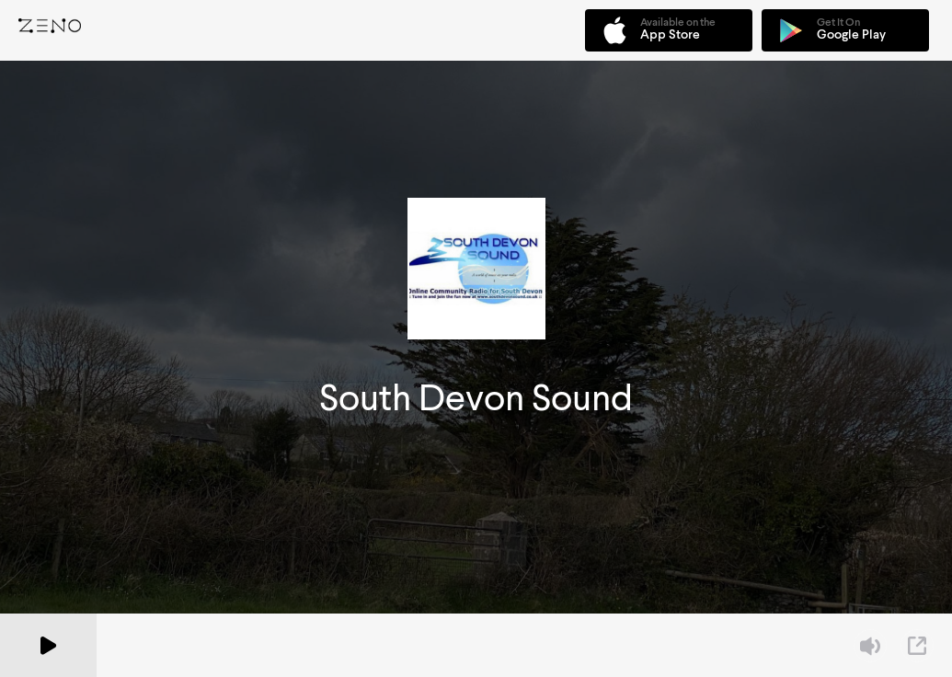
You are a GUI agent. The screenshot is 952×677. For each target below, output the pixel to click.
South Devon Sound (476, 398)
